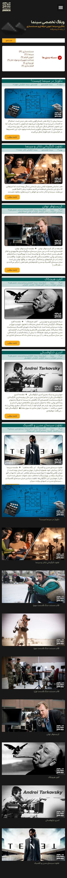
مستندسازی (26, 51)
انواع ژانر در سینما (50, 212)
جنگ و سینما (29, 429)
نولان (29, 212)
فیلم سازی (28, 65)
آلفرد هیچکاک (39, 285)
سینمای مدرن (19, 429)
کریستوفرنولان (22, 212)
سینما (29, 54)
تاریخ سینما (42, 210)
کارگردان (41, 212)
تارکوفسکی (27, 358)
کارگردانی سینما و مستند (25, 210)
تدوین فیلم (27, 57)
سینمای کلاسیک (41, 431)
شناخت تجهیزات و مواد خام (20, 60)
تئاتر (24, 150)
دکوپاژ (16, 85)
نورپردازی (28, 63)
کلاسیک (49, 431)
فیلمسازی (34, 85)
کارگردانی (22, 85)
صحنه (20, 150)
